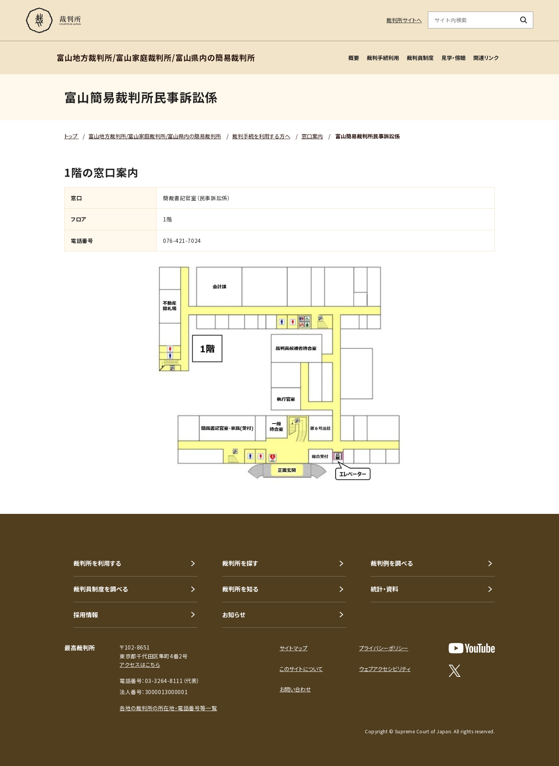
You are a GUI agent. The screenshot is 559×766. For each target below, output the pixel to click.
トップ (71, 136)
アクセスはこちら (140, 664)
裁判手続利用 (383, 57)
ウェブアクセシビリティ (385, 669)
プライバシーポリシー (383, 648)
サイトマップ (294, 648)
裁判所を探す (240, 563)
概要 (353, 57)
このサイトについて (301, 669)
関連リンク (486, 57)
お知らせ (233, 614)
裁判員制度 (420, 57)
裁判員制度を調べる (100, 588)
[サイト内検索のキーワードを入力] (471, 20)
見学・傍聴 (453, 57)
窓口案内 (312, 136)
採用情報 (85, 614)
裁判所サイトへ (404, 20)
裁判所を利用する (97, 563)
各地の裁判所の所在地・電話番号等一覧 (168, 708)
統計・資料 (384, 588)
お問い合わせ (295, 689)
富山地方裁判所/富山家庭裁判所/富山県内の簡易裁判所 (154, 136)
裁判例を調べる (392, 563)
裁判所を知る (240, 588)
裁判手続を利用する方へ (261, 136)
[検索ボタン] (524, 20)
